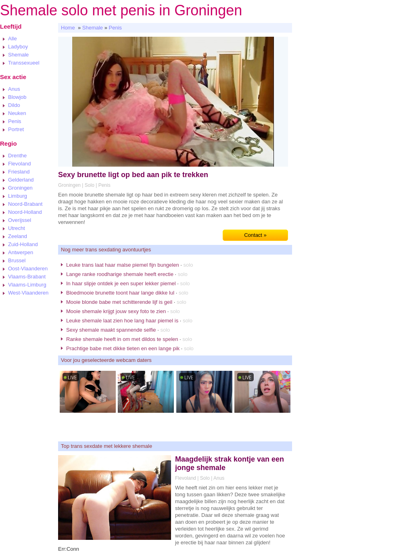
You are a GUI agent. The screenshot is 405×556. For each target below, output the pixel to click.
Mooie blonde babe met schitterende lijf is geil (119, 302)
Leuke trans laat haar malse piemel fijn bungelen (122, 265)
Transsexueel (24, 63)
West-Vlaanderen (28, 293)
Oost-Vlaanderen (28, 268)
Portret (16, 129)
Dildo (14, 105)
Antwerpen (20, 252)
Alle (12, 39)
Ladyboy (18, 47)
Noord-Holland (25, 212)
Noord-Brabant (25, 204)
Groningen (20, 188)
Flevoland (19, 164)
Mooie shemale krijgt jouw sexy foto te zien (116, 311)
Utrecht (16, 228)
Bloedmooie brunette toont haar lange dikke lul (120, 293)
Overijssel (19, 220)
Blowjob (17, 97)
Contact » (255, 235)
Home (68, 28)
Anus (14, 89)
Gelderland (21, 180)
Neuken (17, 113)
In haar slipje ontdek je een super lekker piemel (121, 283)
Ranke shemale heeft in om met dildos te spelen (122, 339)
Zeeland (17, 236)
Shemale (18, 55)
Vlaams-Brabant (27, 277)
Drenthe (17, 156)
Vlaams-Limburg (27, 285)
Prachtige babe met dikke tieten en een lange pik (123, 348)
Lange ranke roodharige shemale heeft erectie (119, 274)
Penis (14, 121)
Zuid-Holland (23, 244)
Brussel (16, 260)
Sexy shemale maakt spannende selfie (111, 330)
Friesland (18, 172)
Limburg (17, 196)
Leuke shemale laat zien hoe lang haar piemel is (122, 321)
